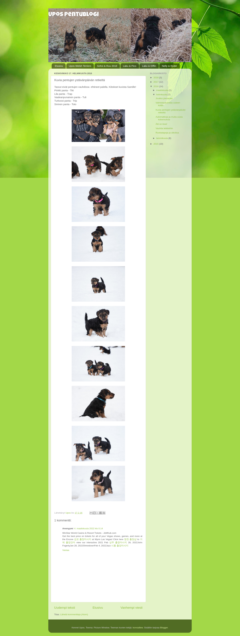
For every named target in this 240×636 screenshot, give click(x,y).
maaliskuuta (162, 90)
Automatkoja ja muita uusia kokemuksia (169, 118)
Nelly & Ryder (169, 65)
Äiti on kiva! (161, 124)
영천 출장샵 (130, 539)
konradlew (138, 627)
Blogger (164, 627)
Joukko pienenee (164, 98)
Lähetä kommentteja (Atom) (74, 614)
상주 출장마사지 (118, 542)
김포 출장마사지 (82, 539)
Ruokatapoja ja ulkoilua (167, 132)
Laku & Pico (129, 65)
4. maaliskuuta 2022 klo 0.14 (88, 528)
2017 (156, 82)
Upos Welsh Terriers (80, 65)
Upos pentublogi (73, 15)
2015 (156, 144)
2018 (156, 77)
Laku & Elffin (149, 65)
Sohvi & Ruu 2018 (107, 65)
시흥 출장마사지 (119, 545)
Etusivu (59, 65)
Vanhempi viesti (131, 607)
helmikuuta (162, 94)
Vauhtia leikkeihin (164, 128)
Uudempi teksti (64, 607)
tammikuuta (162, 138)
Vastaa (65, 550)
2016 (156, 86)
